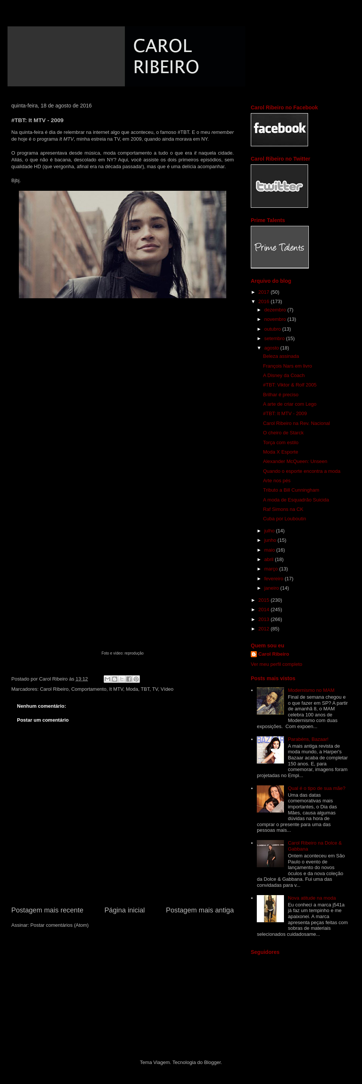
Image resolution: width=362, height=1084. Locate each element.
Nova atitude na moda (312, 898)
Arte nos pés (276, 480)
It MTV (116, 689)
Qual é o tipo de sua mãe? (316, 788)
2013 (264, 619)
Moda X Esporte (280, 452)
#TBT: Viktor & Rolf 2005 (289, 385)
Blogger (212, 1062)
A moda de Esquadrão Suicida (296, 500)
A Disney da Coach (284, 375)
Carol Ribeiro (54, 689)
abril (269, 559)
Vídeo (167, 689)
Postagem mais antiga (200, 910)
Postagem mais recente (47, 910)
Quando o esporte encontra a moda (301, 471)
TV (155, 689)
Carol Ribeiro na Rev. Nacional (296, 423)
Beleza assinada (281, 356)
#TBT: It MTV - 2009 (285, 413)
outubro (273, 329)
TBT (145, 689)
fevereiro (274, 578)
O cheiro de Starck (283, 432)
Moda (132, 689)
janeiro (272, 588)
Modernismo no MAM (311, 690)
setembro (275, 338)
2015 (264, 600)
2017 (264, 292)
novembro (275, 319)
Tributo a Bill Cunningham (291, 490)
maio (270, 550)
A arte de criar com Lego (289, 404)
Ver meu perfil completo (276, 664)
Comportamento (88, 689)
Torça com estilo (280, 442)
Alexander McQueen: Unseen (295, 461)
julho (270, 531)
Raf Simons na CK (283, 509)
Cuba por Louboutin (284, 518)
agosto (272, 348)
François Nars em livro (287, 366)
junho (271, 540)
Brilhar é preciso (280, 394)
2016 (264, 301)
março (271, 569)
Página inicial (124, 910)
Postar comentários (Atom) (60, 925)
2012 (264, 629)
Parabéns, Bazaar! (308, 739)
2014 (264, 609)
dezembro (275, 310)
